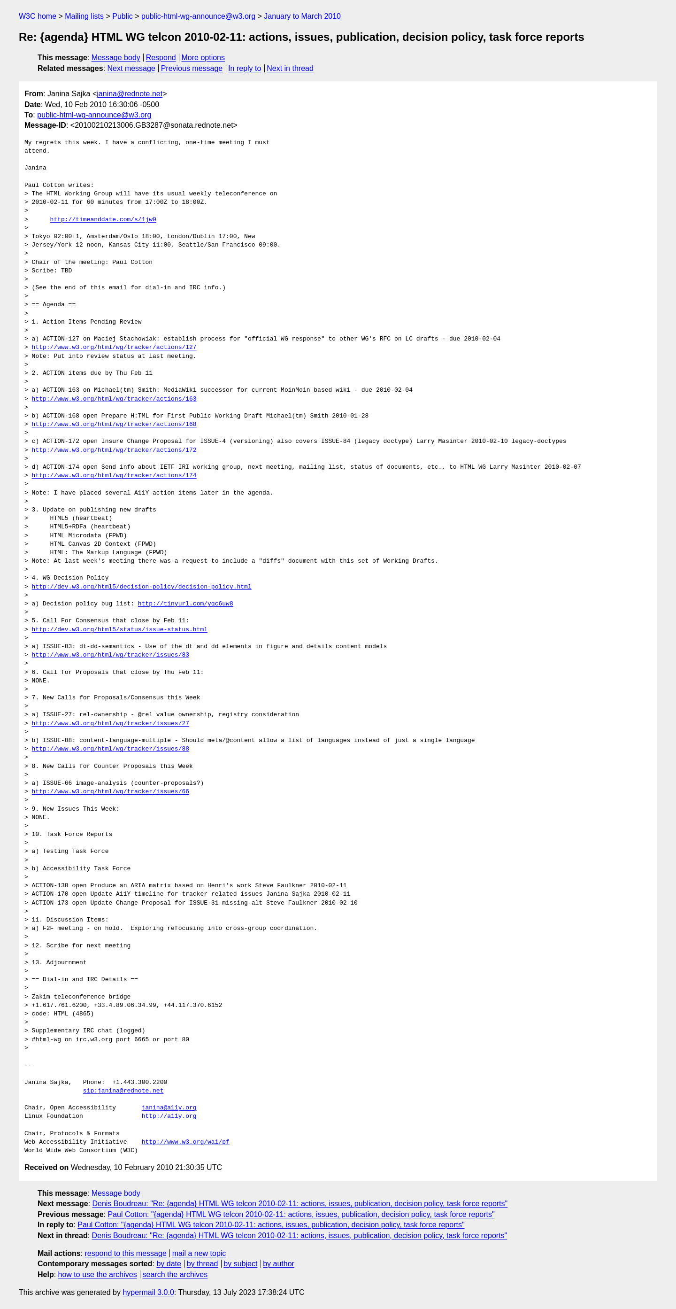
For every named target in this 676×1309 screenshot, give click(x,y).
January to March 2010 (302, 16)
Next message (131, 68)
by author (278, 1264)
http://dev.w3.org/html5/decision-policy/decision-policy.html (142, 587)
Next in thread (290, 68)
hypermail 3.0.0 (148, 1292)
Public (122, 16)
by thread (202, 1264)
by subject (240, 1264)
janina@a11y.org (169, 1108)
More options (203, 58)
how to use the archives (97, 1274)
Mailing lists (84, 16)
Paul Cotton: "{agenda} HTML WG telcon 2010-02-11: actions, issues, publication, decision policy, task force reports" (301, 1214)
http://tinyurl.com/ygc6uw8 (185, 604)
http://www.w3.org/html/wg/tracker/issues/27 (110, 724)
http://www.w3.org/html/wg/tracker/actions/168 (114, 424)
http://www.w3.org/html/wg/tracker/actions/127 (114, 347)
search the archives (175, 1274)
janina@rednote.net (129, 94)
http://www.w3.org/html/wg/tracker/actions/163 (114, 399)
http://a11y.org (169, 1116)
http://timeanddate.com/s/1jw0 (103, 220)
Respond (161, 58)
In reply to (244, 68)
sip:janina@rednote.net (123, 1091)
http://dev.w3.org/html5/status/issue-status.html (119, 630)
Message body (116, 58)
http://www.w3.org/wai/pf (186, 1142)
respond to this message (125, 1253)
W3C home (37, 16)
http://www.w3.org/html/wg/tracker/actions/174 (114, 476)
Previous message (192, 68)
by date (168, 1264)
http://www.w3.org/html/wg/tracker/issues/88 (110, 749)
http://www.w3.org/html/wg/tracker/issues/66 (110, 792)
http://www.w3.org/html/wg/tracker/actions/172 (114, 450)
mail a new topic (199, 1253)
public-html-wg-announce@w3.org (198, 16)
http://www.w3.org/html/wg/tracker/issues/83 (110, 655)
